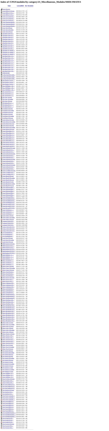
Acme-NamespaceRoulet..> (9, 22)
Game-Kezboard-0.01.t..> (8, 151)
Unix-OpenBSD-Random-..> (9, 412)
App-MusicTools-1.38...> (8, 67)
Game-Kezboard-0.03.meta (9, 159)
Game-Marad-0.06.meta (8, 176)
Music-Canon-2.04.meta (8, 266)
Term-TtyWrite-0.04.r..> (8, 380)
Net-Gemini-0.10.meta (8, 362)
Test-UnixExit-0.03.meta (8, 390)
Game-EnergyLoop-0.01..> (9, 142)
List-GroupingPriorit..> (8, 232)
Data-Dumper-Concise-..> (9, 80)
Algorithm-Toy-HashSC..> (9, 50)
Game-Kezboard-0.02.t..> (8, 157)
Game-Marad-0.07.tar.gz (8, 185)
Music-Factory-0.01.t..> (8, 281)
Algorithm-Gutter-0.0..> (8, 33)
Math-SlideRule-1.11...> (8, 255)
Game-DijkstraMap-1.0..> (9, 131)
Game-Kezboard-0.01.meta (9, 148)
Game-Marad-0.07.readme (9, 183)
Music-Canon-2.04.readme (9, 268)
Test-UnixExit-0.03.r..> (8, 392)
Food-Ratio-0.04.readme (8, 116)
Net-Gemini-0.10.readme (8, 364)
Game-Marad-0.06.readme (9, 178)
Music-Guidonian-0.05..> (8, 283)
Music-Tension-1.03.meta (8, 334)
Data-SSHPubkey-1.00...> (9, 86)
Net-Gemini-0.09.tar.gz (8, 360)
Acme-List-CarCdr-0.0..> (8, 16)
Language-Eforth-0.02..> (8, 221)
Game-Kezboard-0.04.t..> (8, 168)
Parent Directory (6, 9)
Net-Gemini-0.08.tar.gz (8, 354)
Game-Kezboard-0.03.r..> (8, 161)
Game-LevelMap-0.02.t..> (9, 174)
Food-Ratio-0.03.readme (8, 110)
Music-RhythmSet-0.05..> (9, 311)
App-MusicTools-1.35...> (8, 56)
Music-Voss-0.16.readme (8, 347)
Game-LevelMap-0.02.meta (9, 170)
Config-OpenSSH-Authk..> (9, 75)
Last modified (20, 5)
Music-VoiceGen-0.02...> (8, 339)
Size (26, 5)
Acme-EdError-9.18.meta (8, 11)
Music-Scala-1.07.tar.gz (8, 326)
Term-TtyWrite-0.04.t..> (8, 382)
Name (9, 5)
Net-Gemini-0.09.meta (8, 356)
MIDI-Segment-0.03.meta (8, 243)
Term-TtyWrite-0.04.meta (8, 379)
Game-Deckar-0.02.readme (9, 127)
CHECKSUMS (6, 73)
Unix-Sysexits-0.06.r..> (8, 426)
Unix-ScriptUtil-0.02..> (8, 418)
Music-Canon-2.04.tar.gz (8, 270)
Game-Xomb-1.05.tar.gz (8, 219)
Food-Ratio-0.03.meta (8, 108)
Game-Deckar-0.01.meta (8, 120)
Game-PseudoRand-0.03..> (9, 198)
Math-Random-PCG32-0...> (9, 249)
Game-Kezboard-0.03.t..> (8, 163)
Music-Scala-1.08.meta (8, 328)
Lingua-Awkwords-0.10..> (9, 227)
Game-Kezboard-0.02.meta (9, 153)
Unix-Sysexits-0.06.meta (8, 424)
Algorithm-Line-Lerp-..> (8, 44)
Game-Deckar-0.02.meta (8, 125)
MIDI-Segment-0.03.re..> (8, 245)
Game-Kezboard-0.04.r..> (8, 166)
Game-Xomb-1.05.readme (9, 217)
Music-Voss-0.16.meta (8, 345)
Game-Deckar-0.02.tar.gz (8, 129)
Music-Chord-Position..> (8, 272)
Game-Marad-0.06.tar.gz (8, 180)
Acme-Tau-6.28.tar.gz (8, 31)
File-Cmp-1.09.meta (7, 97)
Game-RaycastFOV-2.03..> (9, 204)
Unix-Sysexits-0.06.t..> (8, 427)
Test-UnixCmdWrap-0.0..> (9, 384)
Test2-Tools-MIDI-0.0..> (8, 401)
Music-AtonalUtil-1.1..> (8, 260)
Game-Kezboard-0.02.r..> (8, 155)
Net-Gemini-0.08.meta (8, 350)
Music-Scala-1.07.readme (8, 324)
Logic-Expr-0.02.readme (8, 240)
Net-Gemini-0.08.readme (8, 352)
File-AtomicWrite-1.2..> (8, 91)
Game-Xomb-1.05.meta (8, 215)
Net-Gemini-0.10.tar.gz (8, 365)
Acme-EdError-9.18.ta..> (8, 14)
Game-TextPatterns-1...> (8, 210)
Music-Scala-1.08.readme (8, 330)
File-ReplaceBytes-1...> (8, 103)
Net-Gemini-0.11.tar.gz (8, 371)
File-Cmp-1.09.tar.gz (7, 101)
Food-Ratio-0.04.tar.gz (8, 118)
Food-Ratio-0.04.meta (8, 114)
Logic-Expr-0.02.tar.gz (8, 242)
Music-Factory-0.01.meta (8, 277)
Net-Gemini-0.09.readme (8, 358)
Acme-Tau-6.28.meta (7, 28)
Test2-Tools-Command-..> (9, 395)
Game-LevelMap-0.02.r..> (9, 172)
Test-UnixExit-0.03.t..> (8, 394)
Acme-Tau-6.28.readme (8, 29)
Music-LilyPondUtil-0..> (8, 288)
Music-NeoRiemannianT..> (9, 294)
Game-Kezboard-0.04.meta (9, 165)
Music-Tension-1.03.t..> (8, 337)
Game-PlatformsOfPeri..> (8, 187)
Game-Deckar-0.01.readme (9, 121)
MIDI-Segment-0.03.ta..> (8, 247)
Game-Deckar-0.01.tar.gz (8, 123)
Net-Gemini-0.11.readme (8, 369)
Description (30, 5)
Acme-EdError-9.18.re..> (8, 13)
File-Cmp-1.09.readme (8, 99)
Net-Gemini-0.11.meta (8, 367)
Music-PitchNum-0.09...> (8, 300)
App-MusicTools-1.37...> (8, 61)
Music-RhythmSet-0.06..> (9, 317)
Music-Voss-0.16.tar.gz (8, 349)
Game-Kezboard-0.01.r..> (8, 150)
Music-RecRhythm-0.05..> (9, 305)
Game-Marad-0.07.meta (8, 182)
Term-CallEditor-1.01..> (8, 373)
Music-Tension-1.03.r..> (8, 335)
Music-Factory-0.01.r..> (8, 279)
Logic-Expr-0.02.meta (8, 238)
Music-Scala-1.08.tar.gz (8, 332)
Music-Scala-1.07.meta (8, 322)
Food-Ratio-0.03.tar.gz (8, 112)
